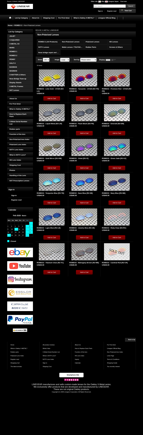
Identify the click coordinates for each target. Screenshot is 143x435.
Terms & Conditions (113, 359)
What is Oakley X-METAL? (20, 109)
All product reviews (49, 345)
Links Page (110, 355)
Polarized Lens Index (18, 144)
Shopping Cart (15, 363)
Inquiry (77, 359)
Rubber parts (15, 129)
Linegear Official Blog (113, 348)
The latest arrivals (16, 366)
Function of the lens (17, 134)
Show (40, 60)
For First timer (15, 104)
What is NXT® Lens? (18, 155)
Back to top (131, 339)
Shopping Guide (112, 363)
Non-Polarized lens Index (19, 139)
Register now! (111, 11)
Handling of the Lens (18, 175)
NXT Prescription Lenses (19, 181)
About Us (13, 99)
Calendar (78, 363)
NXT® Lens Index (16, 150)
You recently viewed (113, 366)
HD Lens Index (15, 160)
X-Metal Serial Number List (18, 123)
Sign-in (100, 11)
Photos (12, 170)
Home (12, 345)
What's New (46, 348)
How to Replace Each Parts (18, 115)
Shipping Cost (15, 165)
